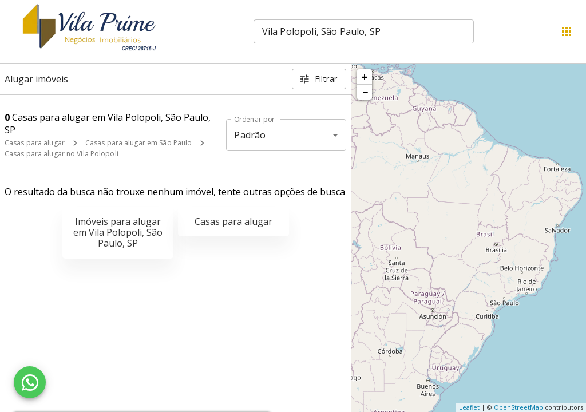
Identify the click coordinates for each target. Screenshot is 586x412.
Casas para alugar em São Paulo (138, 143)
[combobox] (364, 31)
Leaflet (469, 407)
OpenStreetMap (518, 407)
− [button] (365, 92)
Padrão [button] (250, 135)
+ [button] (365, 77)
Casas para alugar (35, 143)
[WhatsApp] (30, 382)
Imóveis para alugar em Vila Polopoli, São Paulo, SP (118, 232)
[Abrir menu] (566, 31)
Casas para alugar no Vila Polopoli (61, 154)
